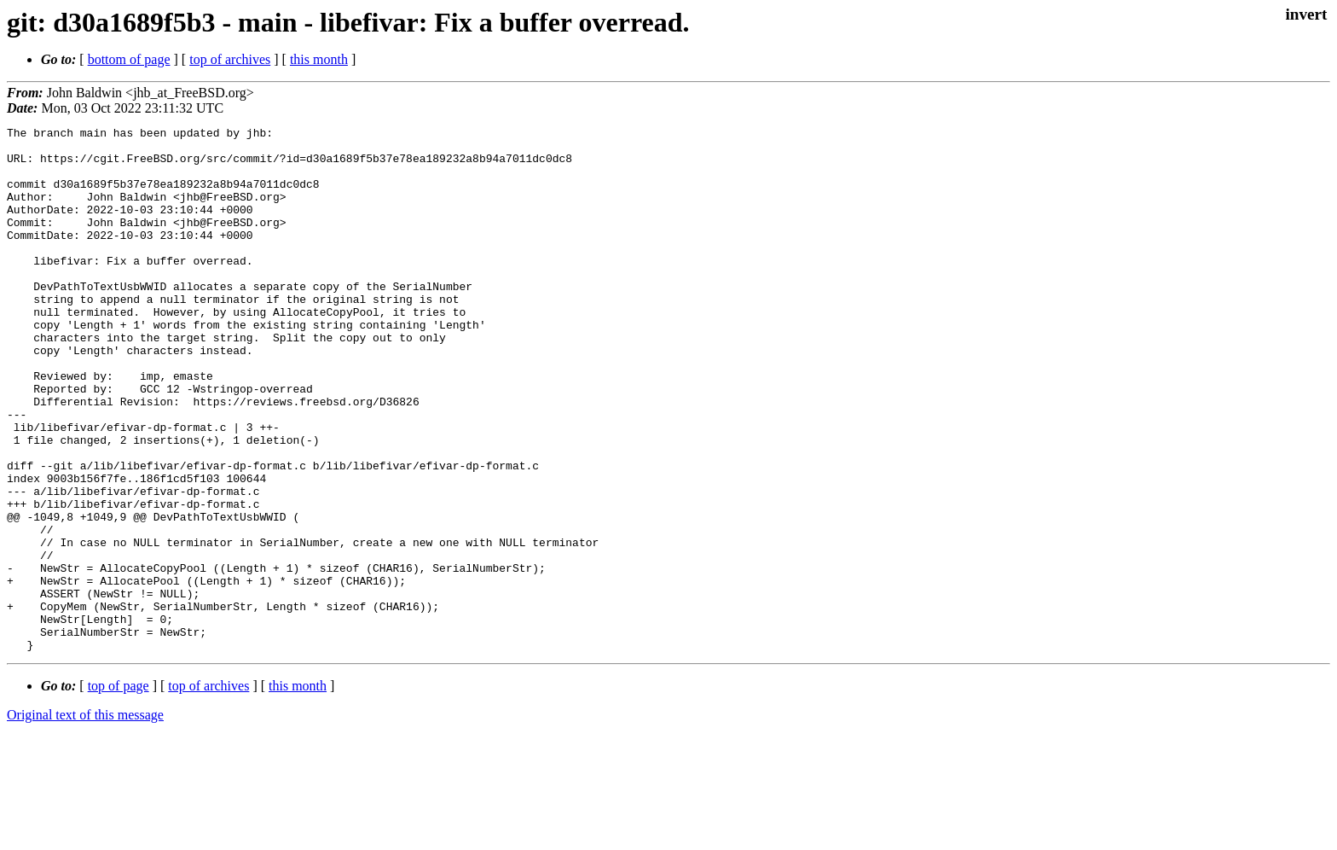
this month (319, 59)
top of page (118, 790)
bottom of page (129, 59)
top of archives (229, 59)
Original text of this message (85, 819)
